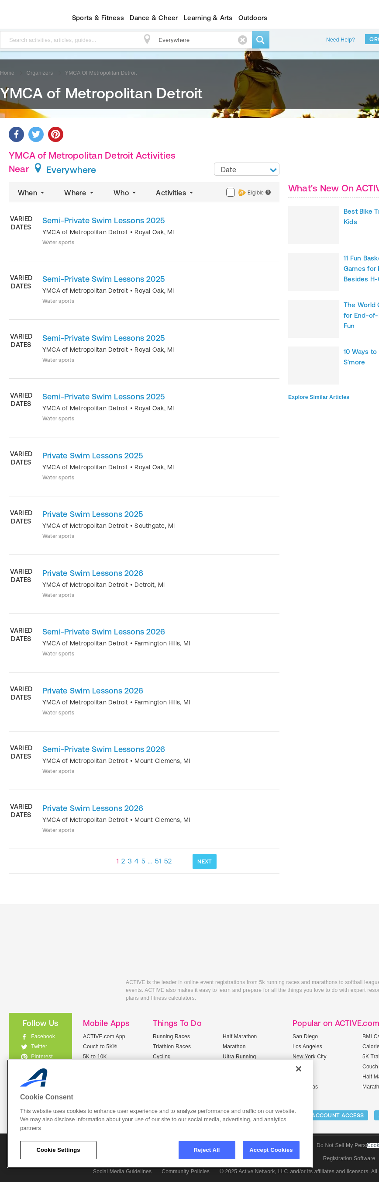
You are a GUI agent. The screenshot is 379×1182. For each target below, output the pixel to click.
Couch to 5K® (100, 1046)
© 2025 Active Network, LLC (254, 1171)
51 (158, 861)
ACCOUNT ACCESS (337, 1115)
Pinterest (42, 1057)
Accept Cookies (271, 1150)
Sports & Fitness (98, 17)
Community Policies (186, 1171)
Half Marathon (240, 1036)
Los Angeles (307, 1046)
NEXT (204, 861)
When (32, 193)
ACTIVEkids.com (61, 992)
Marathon (234, 1046)
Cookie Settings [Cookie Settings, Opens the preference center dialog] (58, 1150)
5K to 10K (95, 1057)
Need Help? (340, 40)
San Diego (305, 1036)
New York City (310, 1057)
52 (168, 861)
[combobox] (246, 169)
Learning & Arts (208, 17)
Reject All (207, 1150)
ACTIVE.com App (104, 1036)
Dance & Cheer (154, 17)
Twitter (39, 1046)
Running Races (171, 1036)
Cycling (162, 1057)
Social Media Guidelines (122, 1171)
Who (126, 193)
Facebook (43, 1036)
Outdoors (252, 17)
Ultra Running (239, 1057)
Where (79, 193)
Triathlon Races (172, 1046)
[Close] (298, 1068)
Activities (175, 193)
